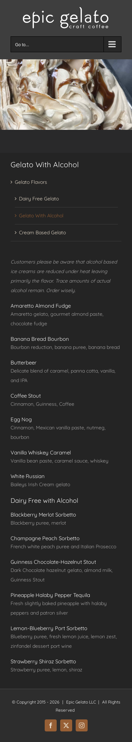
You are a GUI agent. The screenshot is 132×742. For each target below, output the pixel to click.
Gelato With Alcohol (41, 215)
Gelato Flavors (31, 182)
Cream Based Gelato (42, 232)
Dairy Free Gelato (39, 198)
